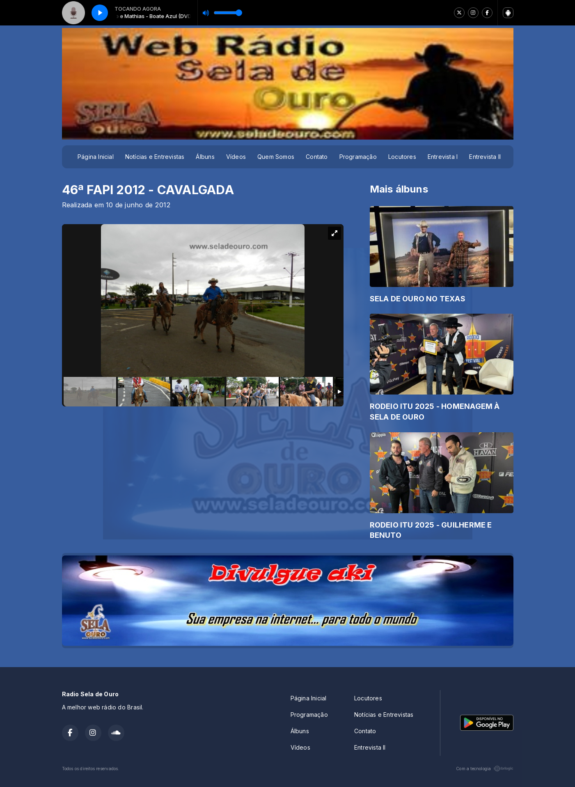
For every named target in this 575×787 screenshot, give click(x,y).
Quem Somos (275, 156)
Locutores (402, 156)
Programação (358, 156)
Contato (317, 156)
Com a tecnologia (484, 768)
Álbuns (205, 156)
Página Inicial (96, 156)
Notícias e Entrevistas (155, 156)
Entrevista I (443, 156)
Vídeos (236, 156)
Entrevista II (485, 156)
